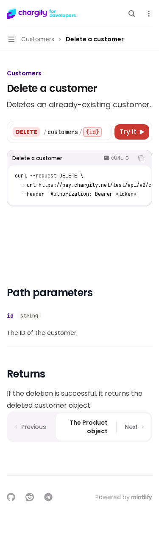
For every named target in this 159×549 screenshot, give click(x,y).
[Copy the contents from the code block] (141, 158)
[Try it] (131, 132)
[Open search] (132, 13)
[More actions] (148, 14)
